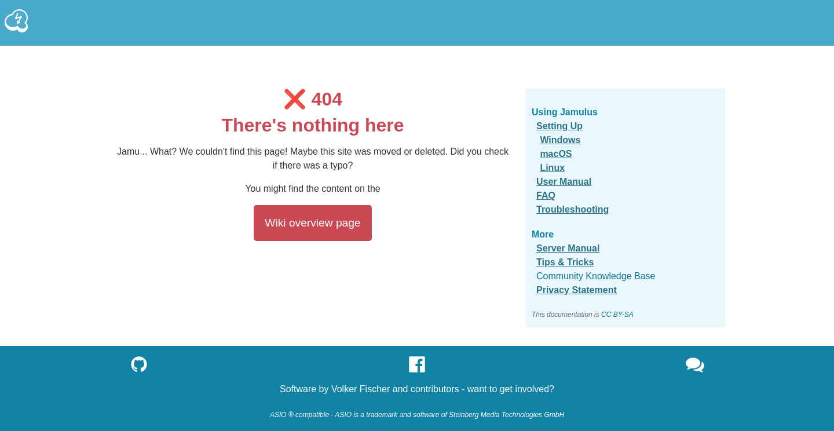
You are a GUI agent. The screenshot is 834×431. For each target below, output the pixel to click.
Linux (552, 168)
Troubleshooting (572, 209)
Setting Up (559, 126)
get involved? (527, 389)
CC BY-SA (617, 315)
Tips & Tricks (565, 262)
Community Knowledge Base (595, 276)
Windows (560, 140)
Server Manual (567, 248)
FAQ (545, 195)
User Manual (563, 182)
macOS (556, 154)
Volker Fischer (360, 389)
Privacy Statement (576, 290)
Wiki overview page (312, 223)
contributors (435, 389)
